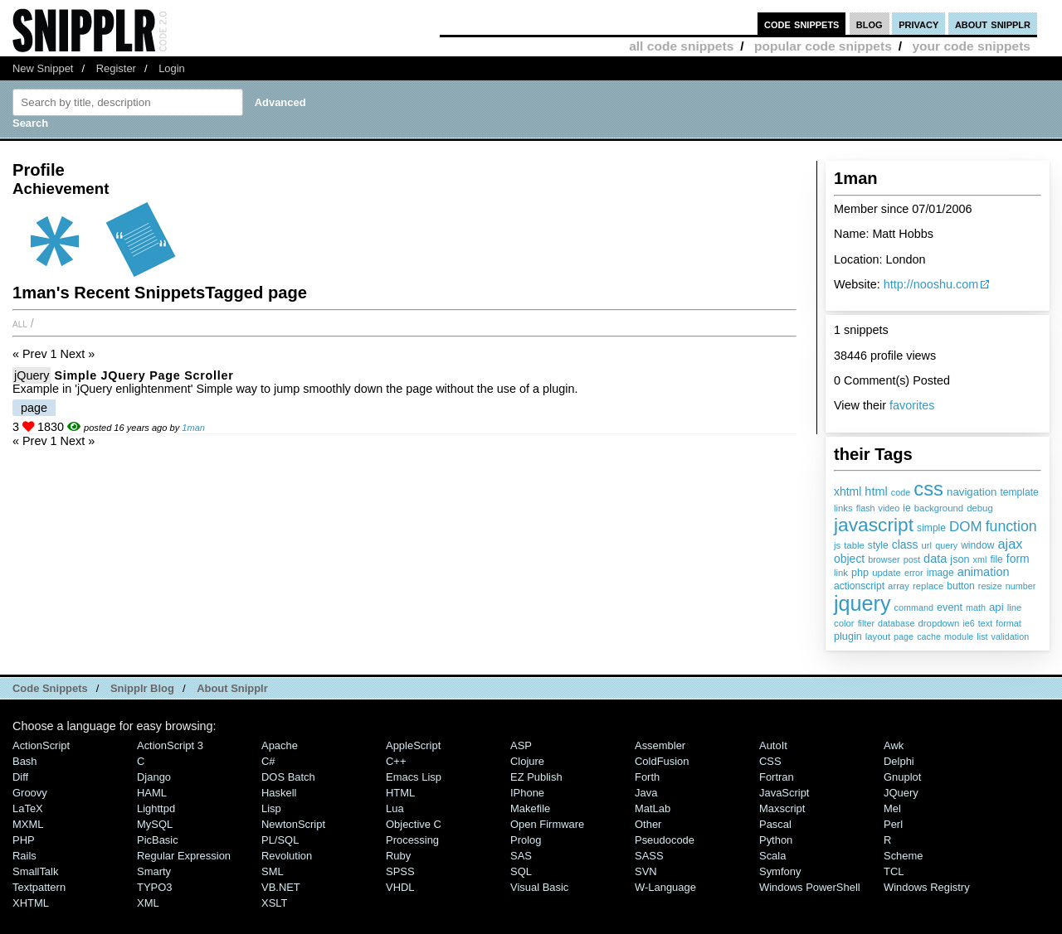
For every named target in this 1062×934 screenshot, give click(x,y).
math (976, 607)
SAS (521, 855)
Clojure (527, 761)
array (898, 586)
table (854, 545)
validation (1010, 636)
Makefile (530, 808)
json (959, 559)
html (876, 491)
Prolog (525, 840)
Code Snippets (50, 688)
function (1011, 526)
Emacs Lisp (413, 777)
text (985, 623)
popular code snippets (823, 46)
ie (906, 508)
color (844, 623)
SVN (646, 871)
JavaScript (784, 792)
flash (865, 508)
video (889, 508)
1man (193, 428)
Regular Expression (184, 855)
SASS (649, 855)
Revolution (286, 855)
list (982, 636)
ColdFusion (662, 761)
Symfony (780, 871)
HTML (400, 792)
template (1019, 492)
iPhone (527, 792)
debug (980, 508)
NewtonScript (293, 824)
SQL (521, 871)
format (1008, 623)
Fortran (776, 777)
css (928, 488)
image (940, 572)
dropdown (938, 623)
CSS (770, 761)
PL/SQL (280, 840)
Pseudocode (664, 840)
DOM (965, 527)
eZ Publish (536, 777)
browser (883, 559)
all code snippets (681, 46)
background (938, 508)
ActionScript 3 (170, 745)
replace (928, 586)
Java (646, 792)
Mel (892, 808)
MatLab (652, 808)
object (849, 558)
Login (171, 68)
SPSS (400, 871)
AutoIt (773, 745)
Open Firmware (547, 824)
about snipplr (992, 24)
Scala (772, 855)
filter (866, 623)
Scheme (903, 855)
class (905, 544)
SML (272, 871)
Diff (20, 777)
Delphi (899, 761)
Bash (24, 761)
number (1021, 586)
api (996, 607)
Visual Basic (539, 887)
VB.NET (280, 887)
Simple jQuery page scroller (143, 375)
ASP (521, 745)
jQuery (31, 375)
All (19, 323)
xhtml (847, 491)
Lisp (271, 808)
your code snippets (971, 46)
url (927, 545)
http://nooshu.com (931, 284)
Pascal (775, 824)
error (913, 573)
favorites (911, 405)
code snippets (802, 24)
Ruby (398, 855)
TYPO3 (154, 887)
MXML (27, 824)
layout (877, 636)
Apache (279, 745)
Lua (395, 808)
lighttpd (156, 808)
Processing (412, 840)
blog (869, 24)
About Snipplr (232, 688)
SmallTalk (35, 871)
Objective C (413, 824)
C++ (396, 761)
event (949, 607)
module (958, 636)
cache (929, 636)
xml (980, 559)
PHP (23, 840)
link (841, 573)
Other (648, 824)
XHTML (30, 903)
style (878, 545)
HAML (152, 792)
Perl (893, 824)
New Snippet (42, 68)
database (896, 623)
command (913, 607)
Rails (24, 855)
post (912, 559)
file (996, 559)
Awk (894, 745)
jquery (862, 603)
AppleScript (413, 745)
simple (931, 528)
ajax (1009, 543)
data (935, 558)
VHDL (400, 887)
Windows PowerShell (809, 887)
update (886, 573)
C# (268, 761)
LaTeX (27, 808)
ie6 (968, 623)
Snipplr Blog (142, 688)
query (946, 545)
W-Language (665, 887)
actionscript (859, 586)
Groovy (29, 792)
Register (116, 68)
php (860, 572)
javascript (873, 524)
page (903, 636)
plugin (848, 636)
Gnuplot (902, 777)
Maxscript (782, 808)
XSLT (274, 903)
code (900, 492)
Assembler (660, 745)
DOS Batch (288, 777)
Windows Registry (927, 887)
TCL (894, 871)
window (977, 545)
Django (154, 777)
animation (983, 571)
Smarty (154, 871)
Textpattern (39, 887)
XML (148, 903)
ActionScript (41, 745)
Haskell (278, 792)
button (961, 586)
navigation (971, 492)
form (1018, 558)
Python (775, 840)
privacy (918, 24)
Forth (647, 777)
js (837, 545)
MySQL (155, 824)
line (1014, 607)
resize (990, 586)
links (843, 508)
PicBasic (157, 840)
